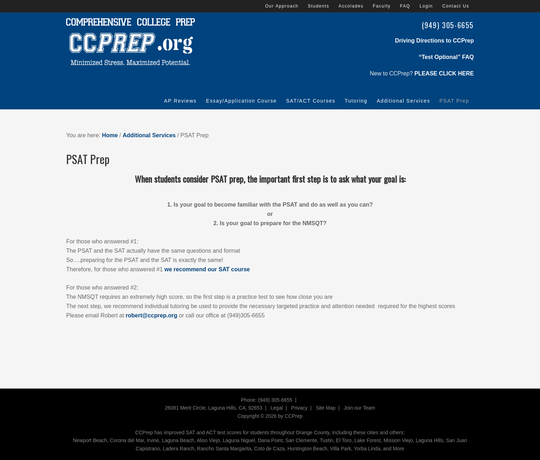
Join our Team (359, 408)
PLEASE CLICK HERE (444, 73)
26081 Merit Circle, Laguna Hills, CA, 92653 (213, 408)
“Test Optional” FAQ (446, 57)
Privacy (299, 408)
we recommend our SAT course (207, 269)
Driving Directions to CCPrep (434, 41)
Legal (277, 408)
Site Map (325, 408)
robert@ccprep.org (151, 315)
